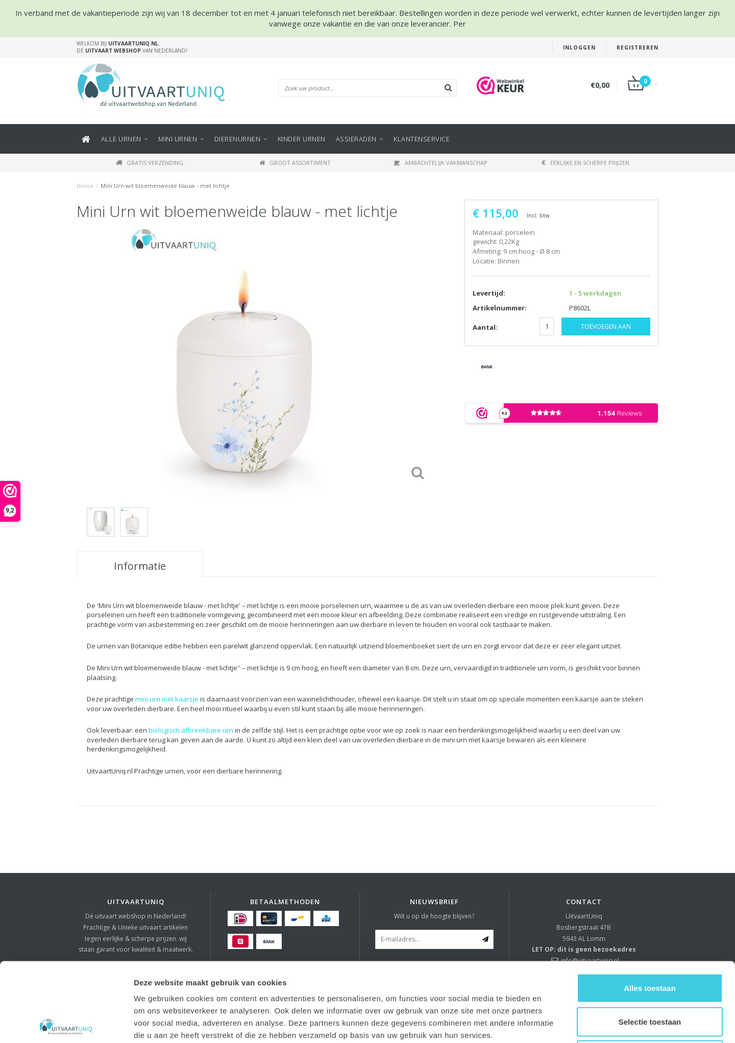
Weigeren (649, 976)
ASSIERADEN (360, 138)
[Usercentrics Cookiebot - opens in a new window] (66, 1023)
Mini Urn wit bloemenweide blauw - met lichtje (165, 185)
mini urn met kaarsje (167, 699)
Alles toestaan (650, 909)
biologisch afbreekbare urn (191, 730)
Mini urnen (181, 138)
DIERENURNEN (240, 138)
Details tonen (551, 1022)
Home (85, 185)
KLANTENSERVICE (422, 138)
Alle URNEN (125, 138)
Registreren (637, 47)
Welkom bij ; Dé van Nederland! (132, 47)
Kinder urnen (302, 138)
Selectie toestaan (650, 942)
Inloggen (579, 47)
